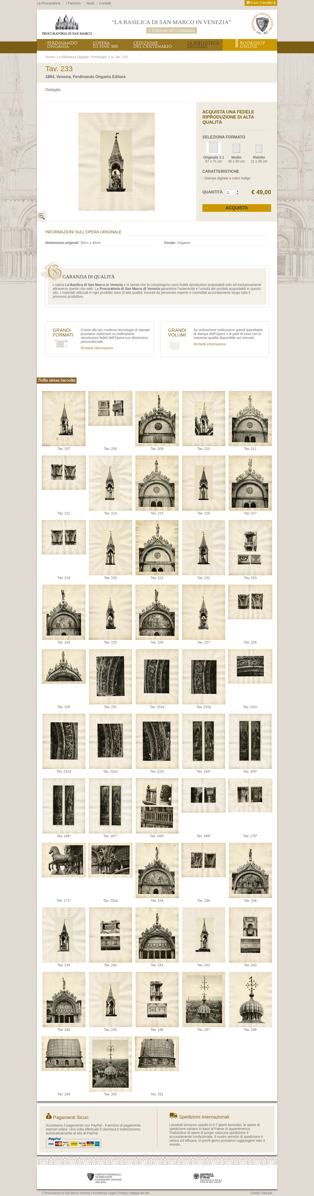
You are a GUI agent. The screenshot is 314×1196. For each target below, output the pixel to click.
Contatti (105, 3)
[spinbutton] (230, 192)
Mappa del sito (139, 1193)
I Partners (73, 3)
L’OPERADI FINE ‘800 (105, 45)
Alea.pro (266, 1193)
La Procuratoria (48, 3)
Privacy (123, 1193)
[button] (238, 190)
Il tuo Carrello (260, 2)
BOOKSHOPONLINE (252, 45)
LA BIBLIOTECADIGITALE (203, 45)
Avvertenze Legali (104, 1193)
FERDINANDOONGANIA (62, 45)
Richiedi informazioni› (97, 348)
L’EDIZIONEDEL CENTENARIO (152, 45)
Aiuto (90, 3)
